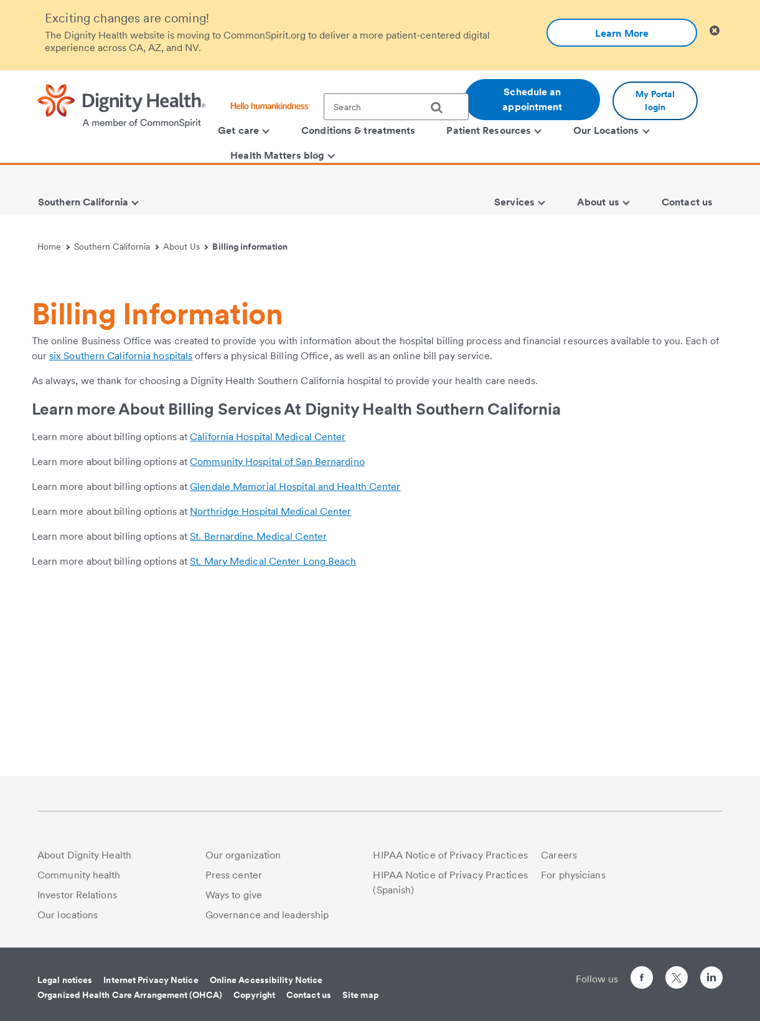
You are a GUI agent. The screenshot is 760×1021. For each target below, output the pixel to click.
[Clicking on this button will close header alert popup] (715, 31)
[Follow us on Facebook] (642, 979)
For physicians (573, 875)
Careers (559, 855)
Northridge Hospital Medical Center (270, 686)
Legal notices (64, 980)
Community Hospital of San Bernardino (277, 636)
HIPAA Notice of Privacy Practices (450, 855)
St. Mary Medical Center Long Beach (273, 736)
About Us (186, 247)
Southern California (116, 247)
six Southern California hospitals (120, 531)
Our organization (243, 855)
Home (53, 247)
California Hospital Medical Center (267, 612)
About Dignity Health (84, 855)
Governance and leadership (267, 915)
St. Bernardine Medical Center (258, 711)
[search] (441, 107)
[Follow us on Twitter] (676, 972)
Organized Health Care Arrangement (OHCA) (129, 995)
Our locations (67, 915)
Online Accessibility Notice (266, 980)
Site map (360, 995)
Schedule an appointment (532, 99)
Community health (79, 875)
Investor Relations (77, 895)
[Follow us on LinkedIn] (711, 979)
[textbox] (396, 106)
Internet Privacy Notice (150, 980)
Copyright (254, 995)
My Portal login (655, 100)
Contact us (308, 995)
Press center (233, 875)
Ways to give (233, 895)
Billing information (250, 247)
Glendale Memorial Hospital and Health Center (295, 661)
